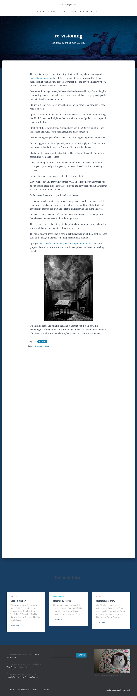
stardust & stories (62, 601)
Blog (98, 11)
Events (73, 11)
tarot (63, 11)
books (98, 596)
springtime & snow (105, 601)
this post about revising (41, 78)
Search (53, 650)
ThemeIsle (126, 690)
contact (45, 690)
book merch (86, 11)
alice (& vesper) (19, 601)
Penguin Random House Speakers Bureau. (22, 677)
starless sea (58, 596)
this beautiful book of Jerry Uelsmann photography (63, 243)
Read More (15, 626)
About (40, 11)
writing (52, 11)
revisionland (37, 346)
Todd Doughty (12, 667)
